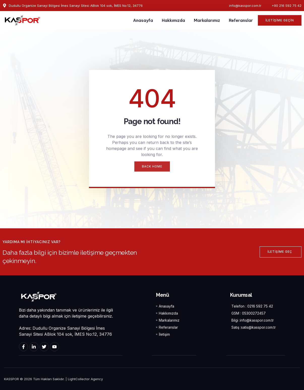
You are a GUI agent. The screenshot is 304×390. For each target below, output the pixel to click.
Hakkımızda (173, 20)
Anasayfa (143, 20)
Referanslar (241, 20)
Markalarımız (207, 20)
